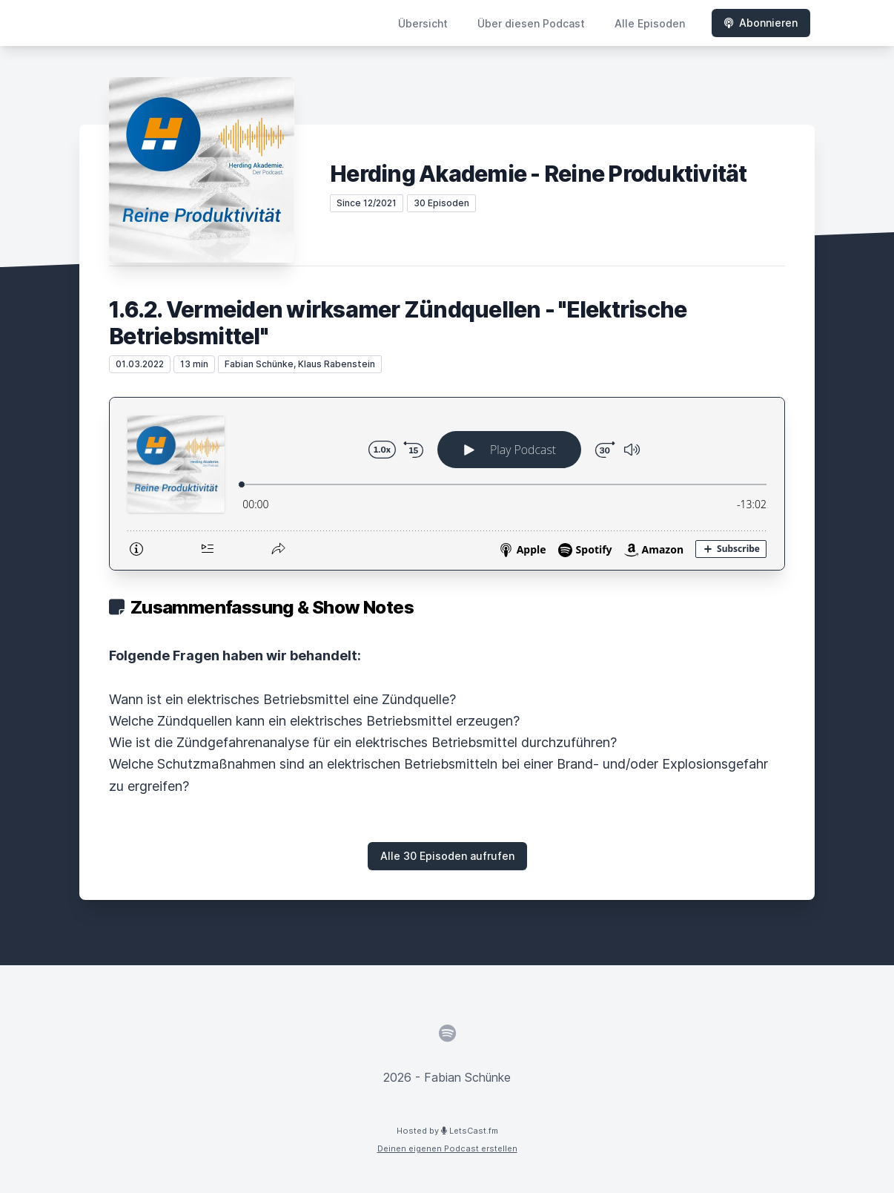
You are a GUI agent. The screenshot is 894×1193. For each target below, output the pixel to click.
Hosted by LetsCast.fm (447, 1130)
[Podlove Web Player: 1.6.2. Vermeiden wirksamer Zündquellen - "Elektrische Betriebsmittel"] (447, 484)
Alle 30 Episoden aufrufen (447, 855)
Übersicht (423, 23)
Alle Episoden (650, 23)
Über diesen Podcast (531, 23)
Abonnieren (761, 22)
